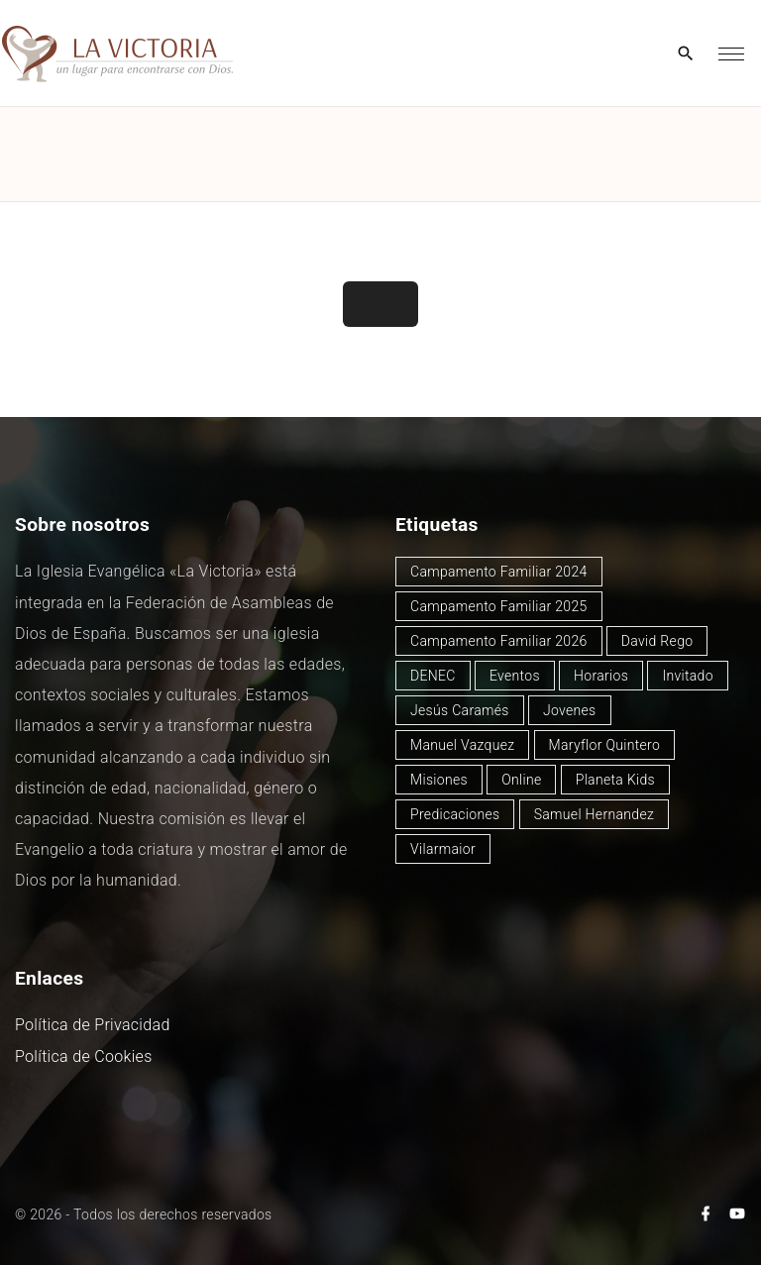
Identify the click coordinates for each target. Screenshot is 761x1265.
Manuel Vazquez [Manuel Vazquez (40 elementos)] (462, 745)
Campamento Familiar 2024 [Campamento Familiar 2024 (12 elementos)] (499, 572)
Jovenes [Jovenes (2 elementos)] (570, 710)
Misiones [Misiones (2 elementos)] (439, 780)
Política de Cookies (84, 1056)
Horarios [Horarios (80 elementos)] (601, 676)
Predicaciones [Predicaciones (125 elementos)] (454, 814)
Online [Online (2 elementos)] (521, 780)
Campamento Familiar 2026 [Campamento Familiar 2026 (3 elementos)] (499, 641)
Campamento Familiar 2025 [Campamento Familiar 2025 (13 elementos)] (499, 606)
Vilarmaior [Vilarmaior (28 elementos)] (443, 849)
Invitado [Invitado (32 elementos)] (687, 676)
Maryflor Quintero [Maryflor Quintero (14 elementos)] (605, 745)
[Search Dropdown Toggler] (686, 54)
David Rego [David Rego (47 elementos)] (657, 641)
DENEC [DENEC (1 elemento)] (433, 676)
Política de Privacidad (92, 1024)
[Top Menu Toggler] (731, 53)
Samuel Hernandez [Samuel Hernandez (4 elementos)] (594, 814)
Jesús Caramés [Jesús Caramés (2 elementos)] (459, 710)
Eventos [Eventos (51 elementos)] (514, 676)
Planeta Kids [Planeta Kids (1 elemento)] (615, 780)
